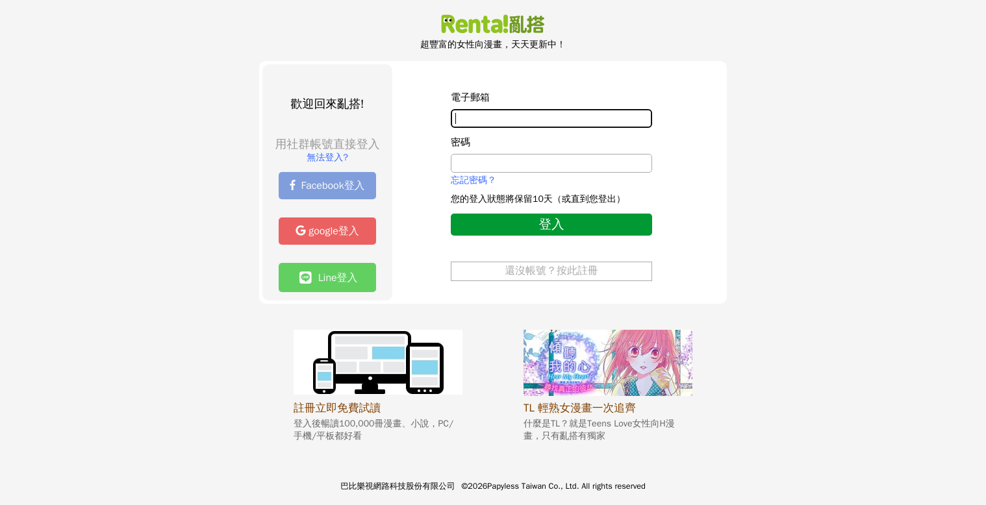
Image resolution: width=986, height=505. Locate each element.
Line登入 (328, 277)
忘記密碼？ (473, 180)
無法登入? (327, 157)
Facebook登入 (327, 185)
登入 (551, 224)
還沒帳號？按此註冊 (551, 270)
